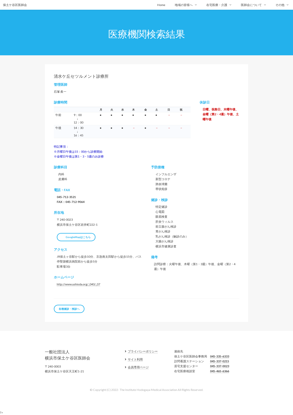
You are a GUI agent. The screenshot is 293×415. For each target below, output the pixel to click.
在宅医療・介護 (216, 5)
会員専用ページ (138, 367)
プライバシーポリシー (143, 351)
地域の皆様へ (184, 5)
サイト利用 (135, 359)
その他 (279, 5)
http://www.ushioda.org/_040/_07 (78, 284)
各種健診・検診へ (69, 308)
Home (161, 5)
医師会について (251, 5)
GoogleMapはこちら (78, 237)
